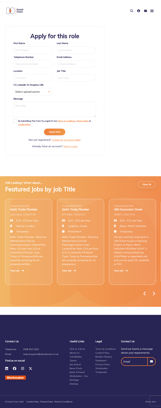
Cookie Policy (24, 124)
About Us (74, 352)
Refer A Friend (77, 372)
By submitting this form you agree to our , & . (54, 123)
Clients (73, 360)
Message (18, 98)
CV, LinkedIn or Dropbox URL (29, 84)
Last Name (62, 43)
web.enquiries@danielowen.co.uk (41, 354)
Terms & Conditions (67, 121)
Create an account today (66, 139)
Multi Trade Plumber (23, 209)
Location (18, 71)
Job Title (61, 71)
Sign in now (70, 146)
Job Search (75, 364)
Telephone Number (24, 57)
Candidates (76, 356)
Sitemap (74, 383)
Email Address (64, 57)
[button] (144, 293)
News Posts (76, 368)
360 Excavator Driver (128, 209)
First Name (19, 43)
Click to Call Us (77, 348)
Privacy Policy (83, 121)
